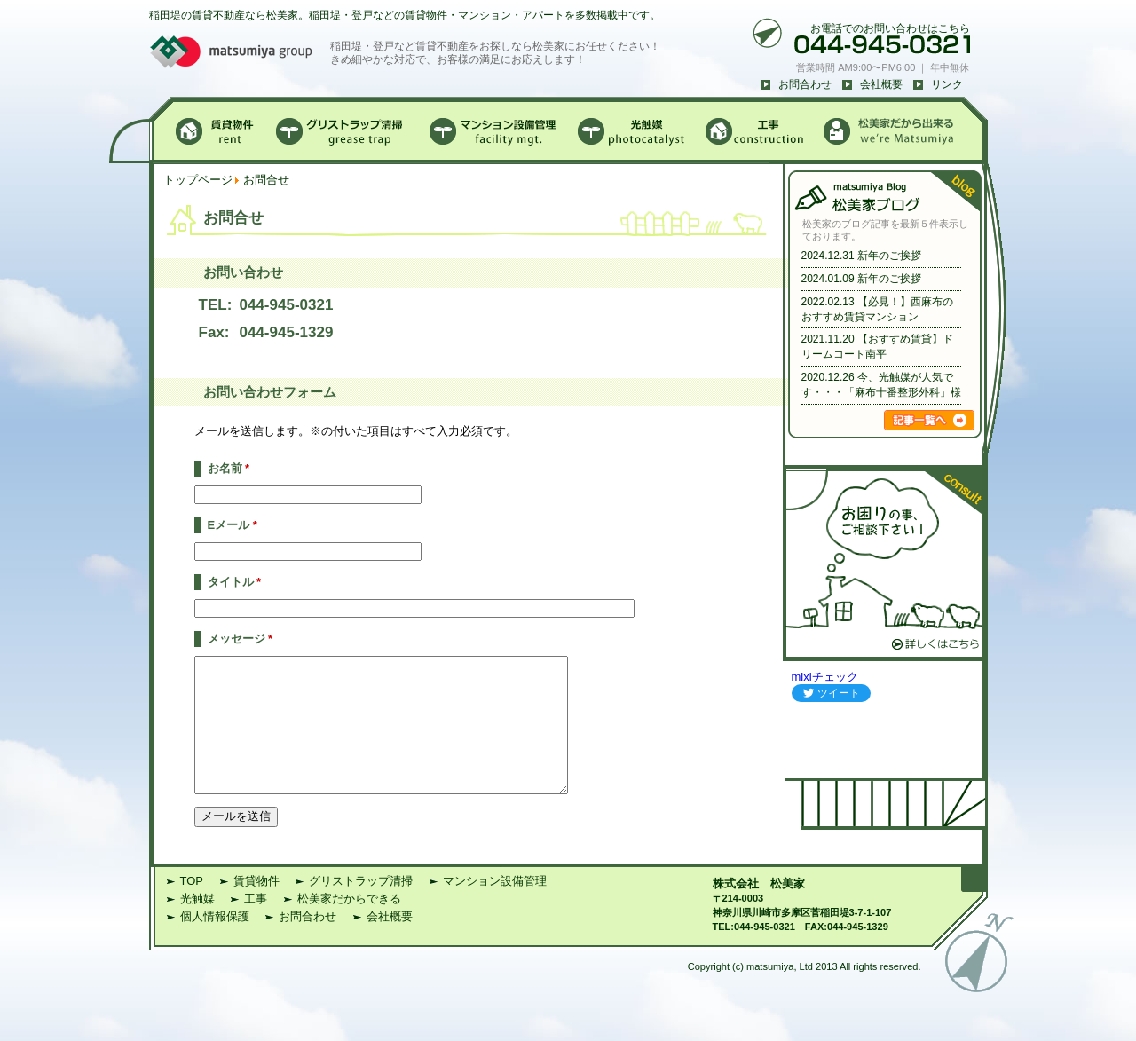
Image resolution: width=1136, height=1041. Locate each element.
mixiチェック (825, 676)
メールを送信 (236, 842)
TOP (192, 907)
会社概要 (881, 84)
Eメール (232, 525)
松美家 (787, 910)
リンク (947, 84)
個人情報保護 (214, 943)
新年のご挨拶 (889, 255)
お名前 (229, 468)
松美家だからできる (349, 925)
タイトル (235, 581)
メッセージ (240, 638)
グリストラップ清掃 (361, 907)
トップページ (198, 179)
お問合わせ (805, 84)
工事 (255, 925)
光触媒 (197, 925)
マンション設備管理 (495, 907)
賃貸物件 (256, 907)
